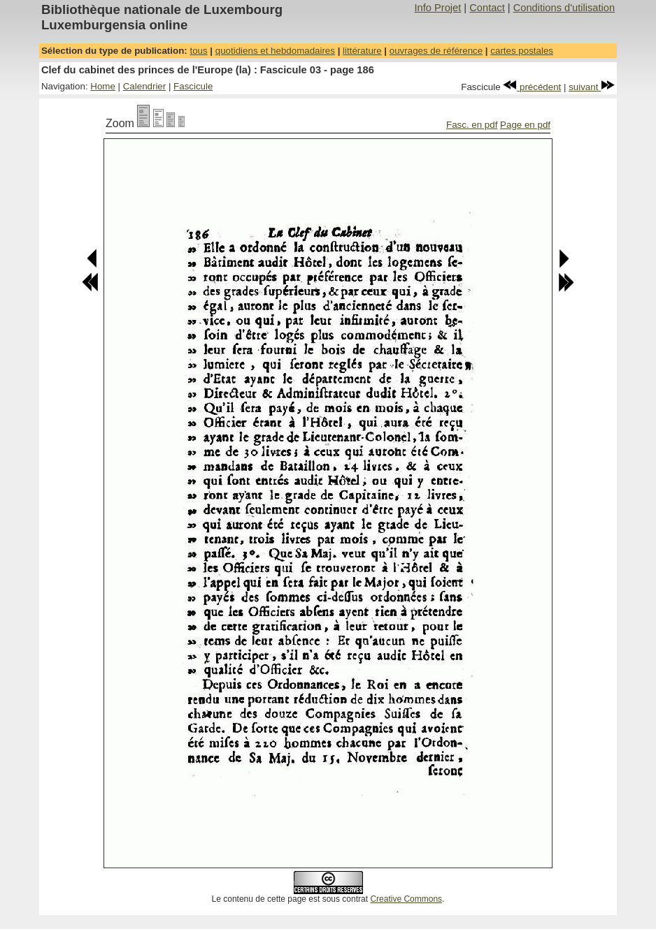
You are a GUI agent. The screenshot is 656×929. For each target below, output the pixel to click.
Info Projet (437, 7)
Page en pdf (525, 124)
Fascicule (193, 86)
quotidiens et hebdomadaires (275, 50)
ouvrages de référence (436, 50)
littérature (362, 50)
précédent (532, 87)
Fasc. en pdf (471, 124)
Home (102, 86)
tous (198, 50)
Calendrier (144, 86)
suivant (592, 87)
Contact (487, 7)
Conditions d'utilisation (564, 7)
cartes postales (521, 50)
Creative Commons (406, 899)
